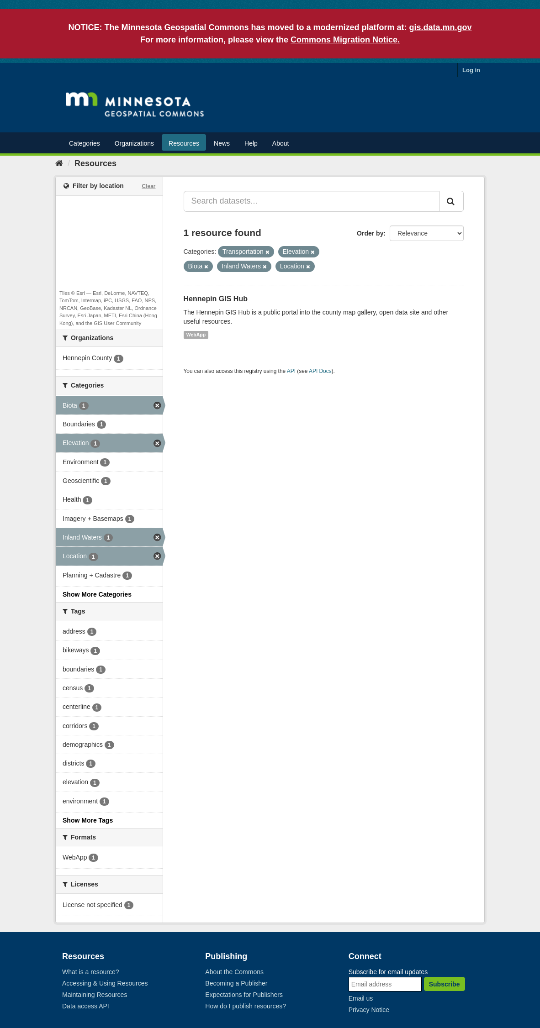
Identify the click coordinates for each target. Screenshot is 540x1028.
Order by (370, 233)
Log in (471, 70)
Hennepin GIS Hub (216, 299)
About (280, 143)
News (222, 143)
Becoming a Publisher (236, 983)
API (291, 371)
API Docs (320, 371)
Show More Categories (97, 594)
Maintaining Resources (94, 994)
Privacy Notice (369, 1009)
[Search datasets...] (312, 201)
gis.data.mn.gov (440, 27)
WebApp (196, 334)
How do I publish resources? (245, 1006)
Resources (184, 143)
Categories (84, 143)
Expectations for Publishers (244, 994)
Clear (148, 186)
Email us (361, 998)
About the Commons (234, 972)
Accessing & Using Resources (105, 983)
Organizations (134, 143)
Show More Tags (88, 820)
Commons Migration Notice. (345, 39)
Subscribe (444, 984)
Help (251, 143)
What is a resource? (90, 972)
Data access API (85, 1006)
